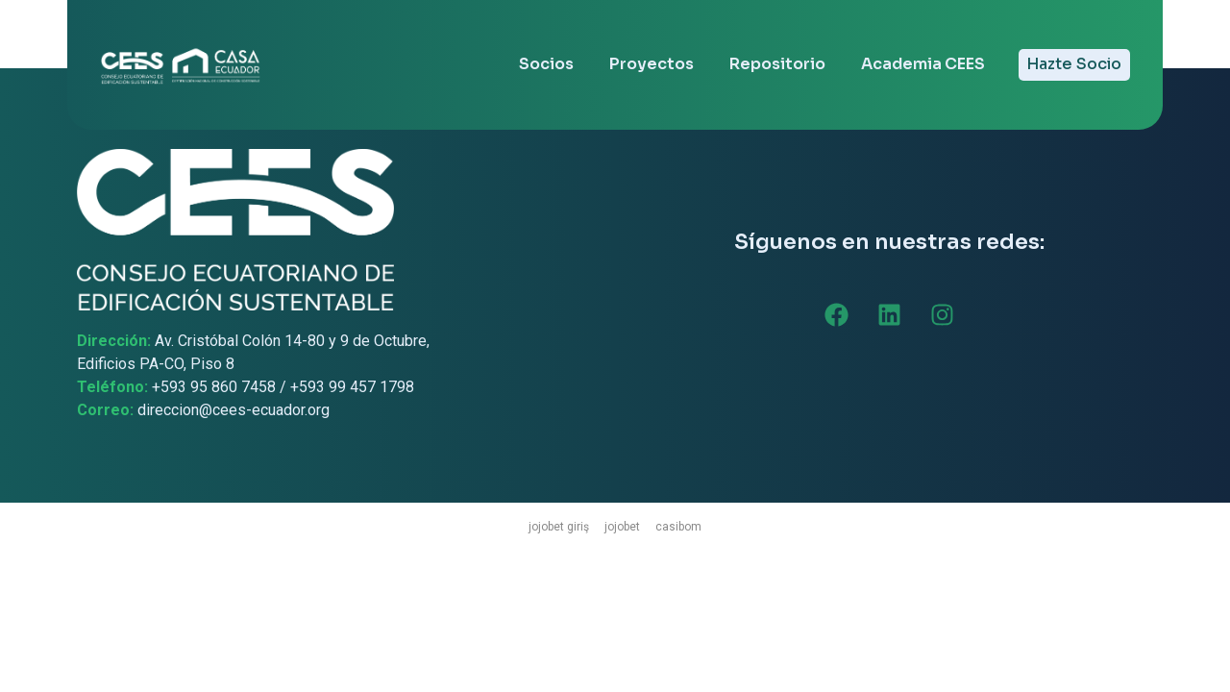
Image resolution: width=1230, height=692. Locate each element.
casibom (678, 526)
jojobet (622, 526)
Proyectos (651, 64)
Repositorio (777, 64)
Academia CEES (923, 64)
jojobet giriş (559, 526)
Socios (546, 64)
